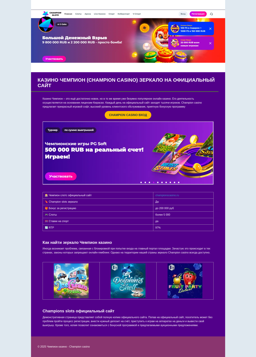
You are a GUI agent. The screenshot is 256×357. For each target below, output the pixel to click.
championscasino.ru (167, 195)
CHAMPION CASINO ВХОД (128, 115)
